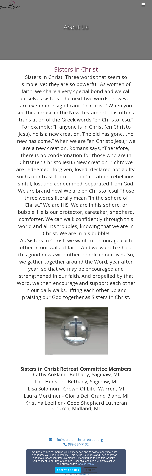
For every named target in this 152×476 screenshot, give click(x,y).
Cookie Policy (86, 464)
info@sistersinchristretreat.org (78, 439)
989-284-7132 (78, 444)
